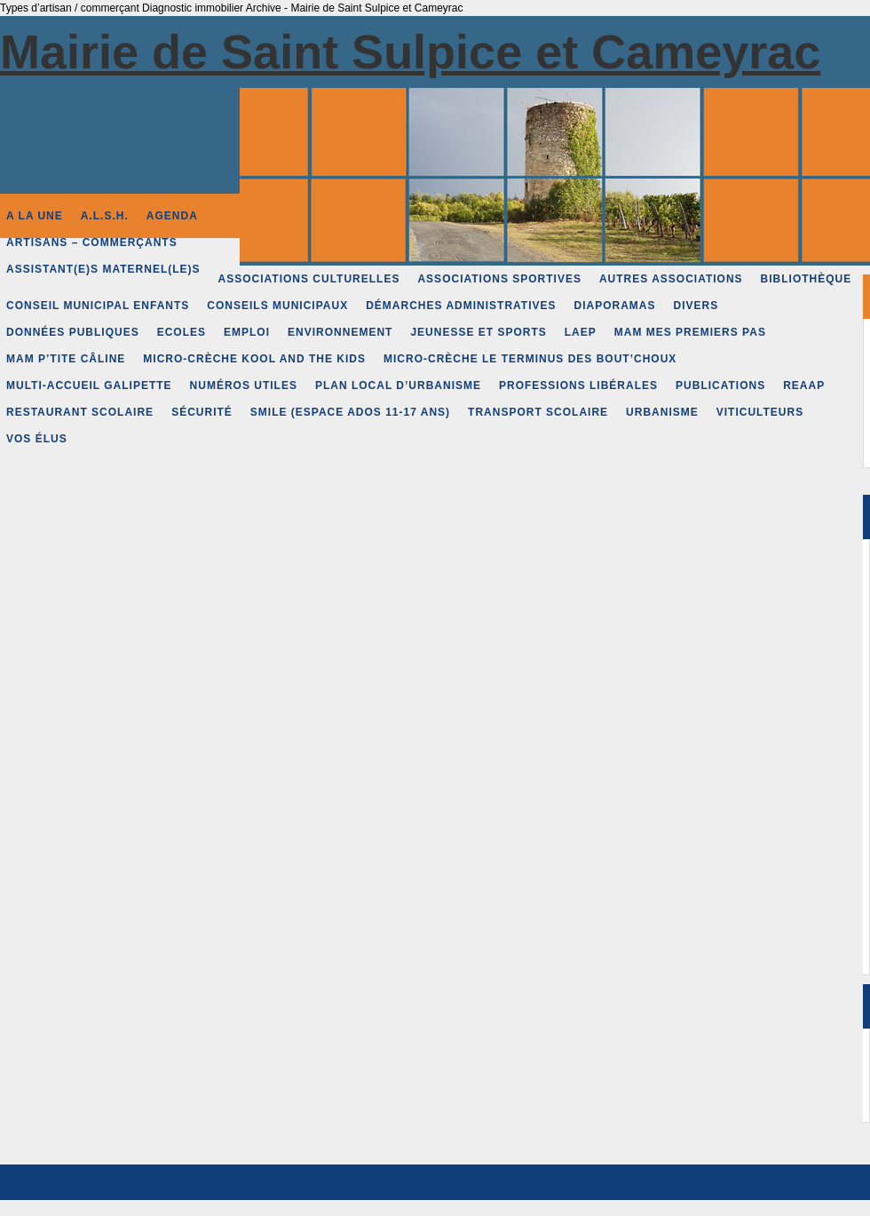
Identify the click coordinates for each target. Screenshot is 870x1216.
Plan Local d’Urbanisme (398, 385)
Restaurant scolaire (80, 412)
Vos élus (36, 439)
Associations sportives (499, 279)
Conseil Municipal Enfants (97, 305)
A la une (34, 216)
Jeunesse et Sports (478, 332)
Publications (720, 385)
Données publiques (72, 332)
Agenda (172, 216)
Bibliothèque (806, 279)
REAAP (804, 385)
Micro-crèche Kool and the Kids (254, 359)
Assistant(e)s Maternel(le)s (103, 269)
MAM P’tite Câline (65, 359)
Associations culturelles (309, 279)
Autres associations (671, 279)
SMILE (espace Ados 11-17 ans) (350, 412)
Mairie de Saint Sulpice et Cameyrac (410, 51)
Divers (696, 305)
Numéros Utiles (243, 385)
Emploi (247, 332)
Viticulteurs (759, 412)
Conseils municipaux (277, 305)
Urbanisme (662, 412)
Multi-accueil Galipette (89, 385)
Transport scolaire (538, 412)
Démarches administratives (461, 305)
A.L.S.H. (105, 216)
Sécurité (202, 412)
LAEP (581, 332)
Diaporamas (615, 305)
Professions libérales (578, 385)
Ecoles (181, 332)
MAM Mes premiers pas (690, 332)
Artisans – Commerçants (92, 242)
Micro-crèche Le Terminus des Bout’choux (530, 359)
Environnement (340, 332)
